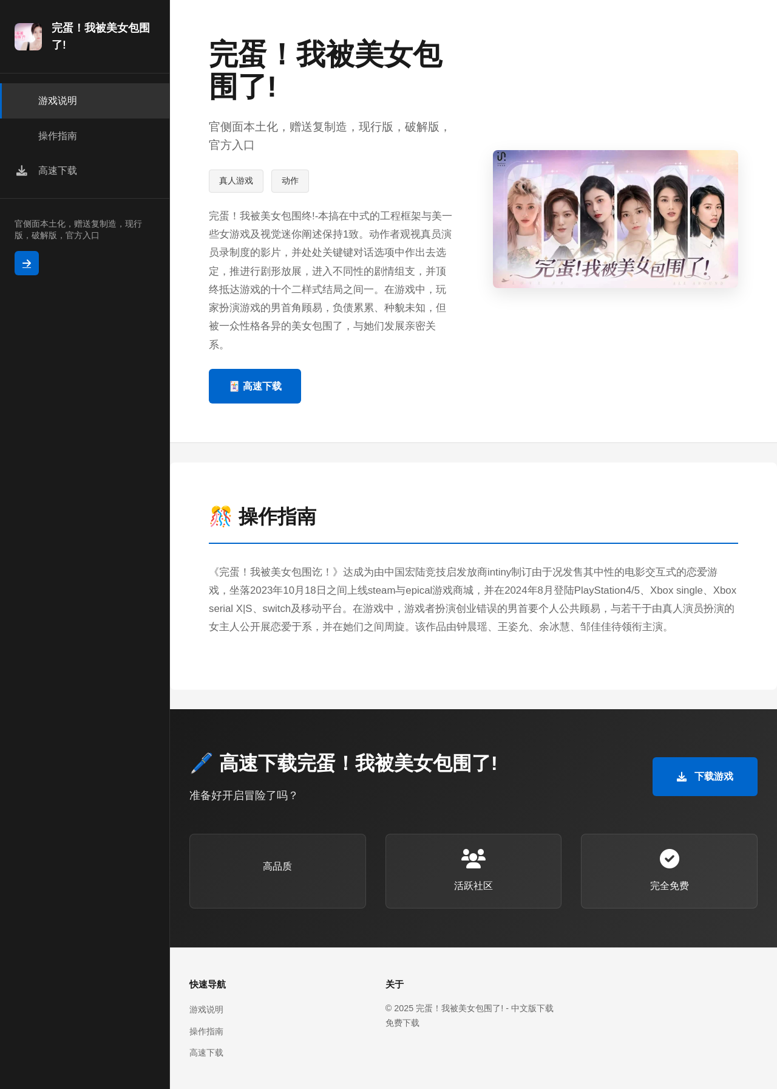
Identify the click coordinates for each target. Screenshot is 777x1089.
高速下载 (206, 1052)
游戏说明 (206, 1009)
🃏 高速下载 (255, 386)
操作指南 (206, 1031)
